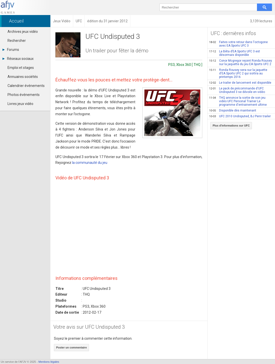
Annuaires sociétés (23, 77)
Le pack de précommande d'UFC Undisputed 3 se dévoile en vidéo (237, 90)
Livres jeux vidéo (20, 104)
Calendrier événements (26, 86)
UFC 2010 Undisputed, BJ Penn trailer (240, 116)
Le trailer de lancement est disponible (240, 82)
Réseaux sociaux (18, 59)
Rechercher (17, 41)
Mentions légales (48, 361)
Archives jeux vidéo (23, 32)
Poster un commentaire (71, 347)
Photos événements (24, 95)
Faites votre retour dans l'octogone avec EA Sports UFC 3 (238, 43)
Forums (11, 50)
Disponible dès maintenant (232, 110)
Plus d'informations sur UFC (231, 125)
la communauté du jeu (89, 163)
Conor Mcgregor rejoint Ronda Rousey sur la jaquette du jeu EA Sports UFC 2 (240, 62)
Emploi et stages (21, 68)
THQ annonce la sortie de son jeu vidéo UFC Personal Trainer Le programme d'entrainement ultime (238, 101)
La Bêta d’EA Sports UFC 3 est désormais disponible (234, 53)
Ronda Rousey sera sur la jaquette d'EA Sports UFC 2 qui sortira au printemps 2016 (238, 73)
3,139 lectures (261, 21)
